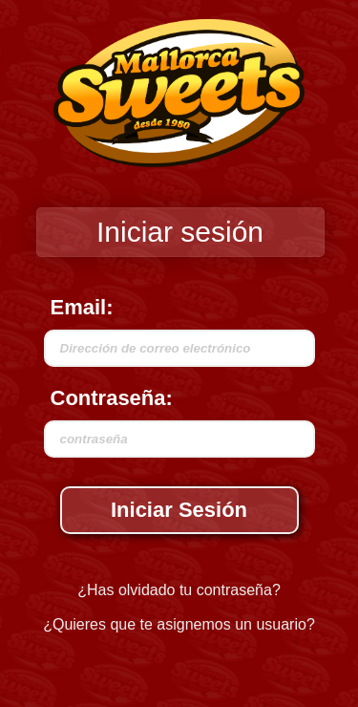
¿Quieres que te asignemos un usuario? (179, 624)
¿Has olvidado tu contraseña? (179, 590)
